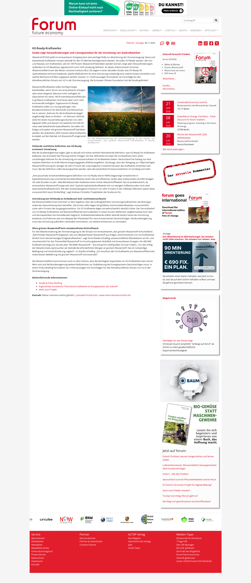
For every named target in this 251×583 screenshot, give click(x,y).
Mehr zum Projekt (48, 289)
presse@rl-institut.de (86, 295)
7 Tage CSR (181, 541)
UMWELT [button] (156, 30)
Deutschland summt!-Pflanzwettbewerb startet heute (189, 479)
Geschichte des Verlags (139, 541)
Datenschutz (37, 557)
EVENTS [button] (183, 30)
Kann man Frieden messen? (176, 490)
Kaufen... (167, 85)
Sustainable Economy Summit (192, 102)
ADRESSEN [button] (195, 30)
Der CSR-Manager (185, 544)
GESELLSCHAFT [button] (128, 30)
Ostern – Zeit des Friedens (176, 473)
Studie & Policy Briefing (50, 283)
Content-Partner (88, 544)
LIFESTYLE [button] (170, 30)
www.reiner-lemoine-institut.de (114, 295)
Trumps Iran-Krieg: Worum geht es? (180, 495)
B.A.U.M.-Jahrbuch (185, 547)
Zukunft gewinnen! (185, 557)
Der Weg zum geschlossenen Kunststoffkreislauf (187, 501)
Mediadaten (37, 541)
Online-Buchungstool (42, 551)
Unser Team (134, 547)
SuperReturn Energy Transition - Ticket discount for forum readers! (196, 118)
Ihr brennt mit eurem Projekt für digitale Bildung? (187, 484)
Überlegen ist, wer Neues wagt (178, 340)
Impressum (37, 561)
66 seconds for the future (189, 538)
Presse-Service (38, 554)
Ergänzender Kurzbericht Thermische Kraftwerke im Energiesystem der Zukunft (78, 286)
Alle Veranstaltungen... (174, 149)
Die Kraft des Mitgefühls (188, 551)
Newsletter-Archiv (40, 547)
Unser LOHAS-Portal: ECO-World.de (194, 561)
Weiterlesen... (169, 78)
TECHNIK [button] (143, 30)
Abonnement (38, 538)
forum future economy (187, 554)
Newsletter (36, 544)
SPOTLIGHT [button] (210, 30)
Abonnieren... (169, 88)
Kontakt (35, 564)
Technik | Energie (135, 42)
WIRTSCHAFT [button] (109, 30)
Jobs (130, 544)
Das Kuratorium (87, 538)
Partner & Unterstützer (91, 541)
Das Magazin (134, 538)
